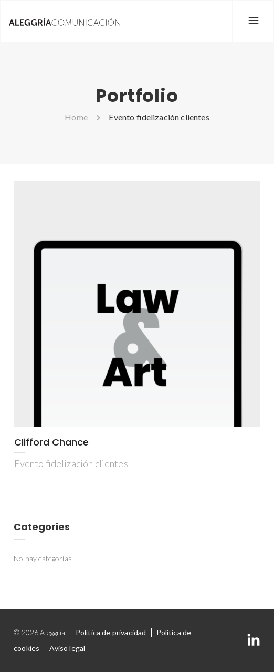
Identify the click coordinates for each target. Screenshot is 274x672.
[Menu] (253, 21)
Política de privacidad (111, 632)
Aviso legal (67, 648)
